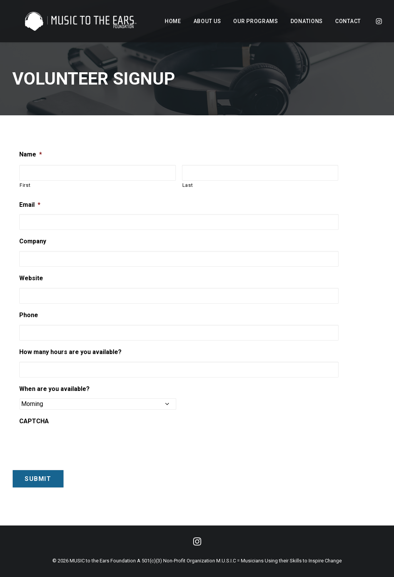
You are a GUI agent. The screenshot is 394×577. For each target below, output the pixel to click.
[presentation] (77, 442)
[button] (378, 21)
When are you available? (54, 388)
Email (29, 204)
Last (187, 185)
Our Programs (255, 21)
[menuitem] (173, 21)
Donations (306, 21)
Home (173, 21)
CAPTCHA (34, 421)
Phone (28, 315)
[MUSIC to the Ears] (70, 21)
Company (32, 241)
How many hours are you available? (70, 352)
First (25, 185)
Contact (348, 21)
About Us (207, 21)
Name (30, 154)
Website (31, 278)
